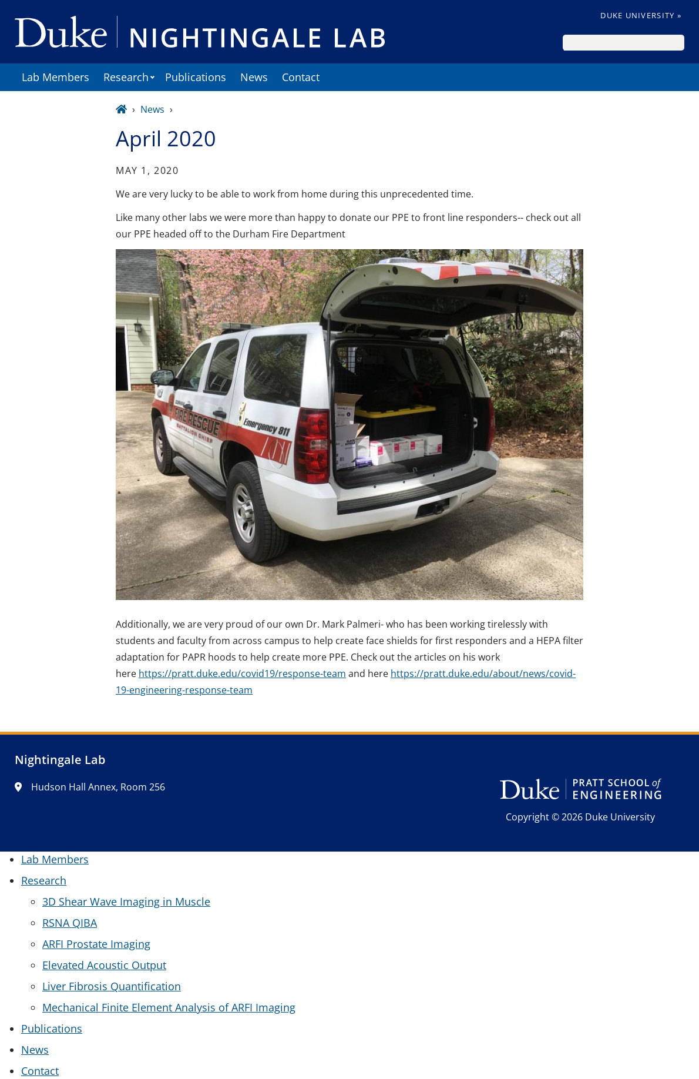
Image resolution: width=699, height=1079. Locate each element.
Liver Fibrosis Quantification (111, 986)
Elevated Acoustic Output (104, 965)
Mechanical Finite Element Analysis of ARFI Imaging (168, 1007)
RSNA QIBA (69, 923)
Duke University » (640, 15)
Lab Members (55, 77)
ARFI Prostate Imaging (96, 944)
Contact (301, 77)
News (254, 77)
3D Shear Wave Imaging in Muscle (126, 901)
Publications (195, 77)
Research (126, 77)
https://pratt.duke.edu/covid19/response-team (242, 673)
